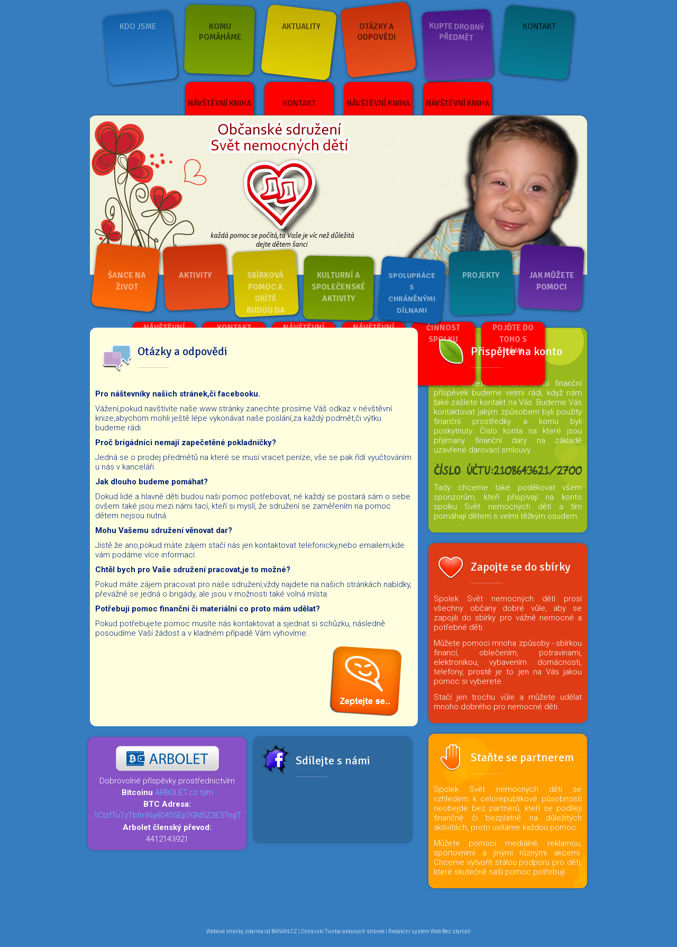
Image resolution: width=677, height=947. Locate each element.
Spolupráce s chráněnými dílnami (411, 293)
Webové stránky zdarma (234, 931)
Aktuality (301, 26)
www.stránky (221, 408)
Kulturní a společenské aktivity (338, 286)
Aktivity (195, 275)
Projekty (480, 275)
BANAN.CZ (284, 931)
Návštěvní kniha (219, 103)
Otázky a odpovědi (376, 32)
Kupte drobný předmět (456, 31)
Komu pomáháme (220, 32)
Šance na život (127, 281)
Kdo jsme (138, 26)
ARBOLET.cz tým (184, 792)
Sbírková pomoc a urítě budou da (265, 292)
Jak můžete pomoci (551, 281)
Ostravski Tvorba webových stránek (343, 931)
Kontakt (539, 26)
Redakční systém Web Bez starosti (429, 931)
